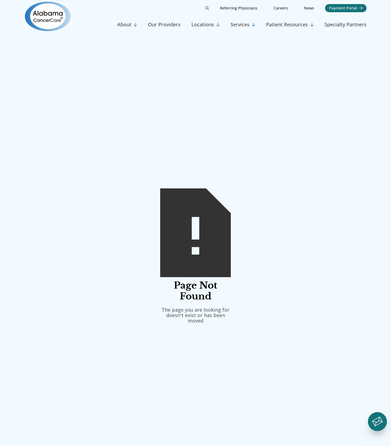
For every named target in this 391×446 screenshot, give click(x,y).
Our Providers (164, 24)
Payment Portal (345, 8)
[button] (127, 24)
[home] (68, 16)
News (309, 8)
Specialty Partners (345, 24)
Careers (281, 8)
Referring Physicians (238, 8)
